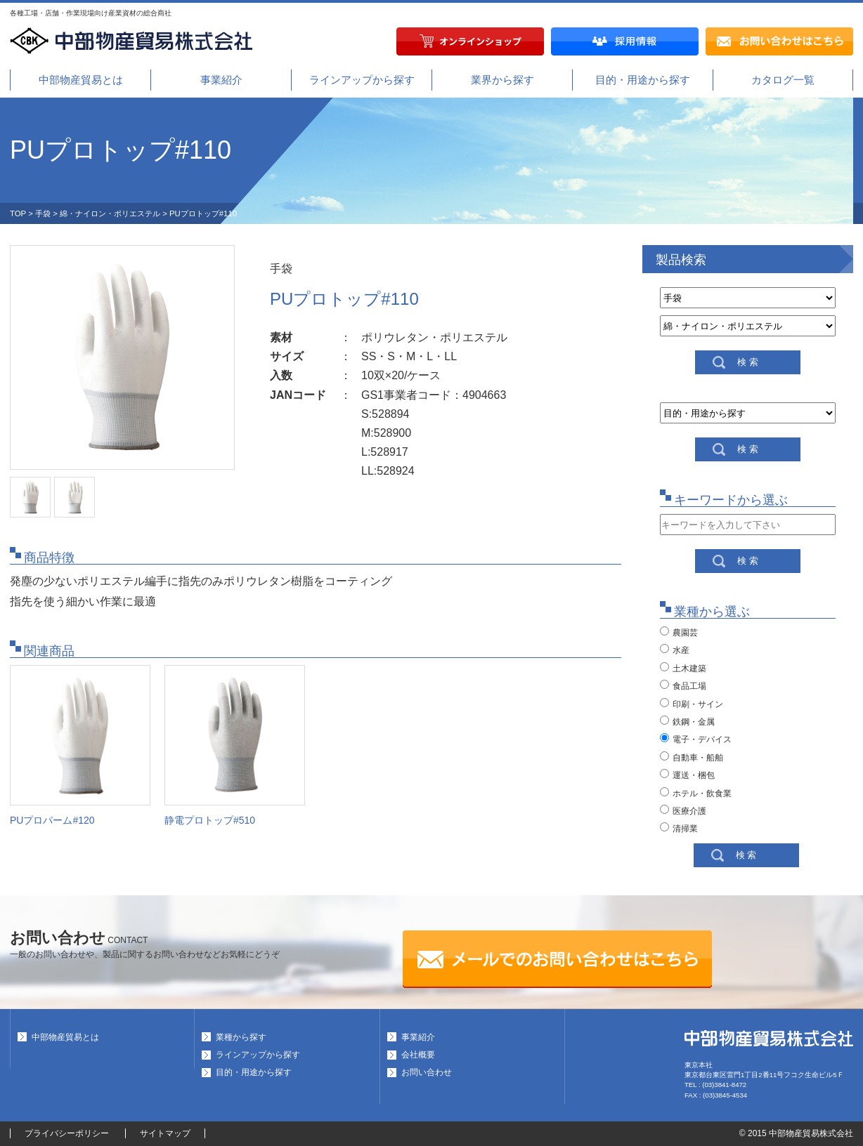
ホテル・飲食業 (696, 792)
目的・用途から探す (642, 80)
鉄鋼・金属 (687, 721)
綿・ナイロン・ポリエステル (110, 213)
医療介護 (683, 810)
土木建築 (683, 667)
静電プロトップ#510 (209, 820)
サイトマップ (165, 1133)
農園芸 (679, 632)
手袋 (43, 213)
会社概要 (418, 1055)
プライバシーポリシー (67, 1133)
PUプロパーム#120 (52, 820)
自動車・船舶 (691, 757)
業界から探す (502, 80)
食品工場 (683, 685)
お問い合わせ (426, 1072)
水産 (674, 649)
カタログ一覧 (783, 80)
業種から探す (241, 1037)
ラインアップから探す (362, 80)
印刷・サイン (691, 703)
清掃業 (679, 828)
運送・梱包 (687, 774)
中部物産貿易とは (81, 80)
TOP (18, 213)
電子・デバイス (696, 738)
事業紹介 (221, 80)
